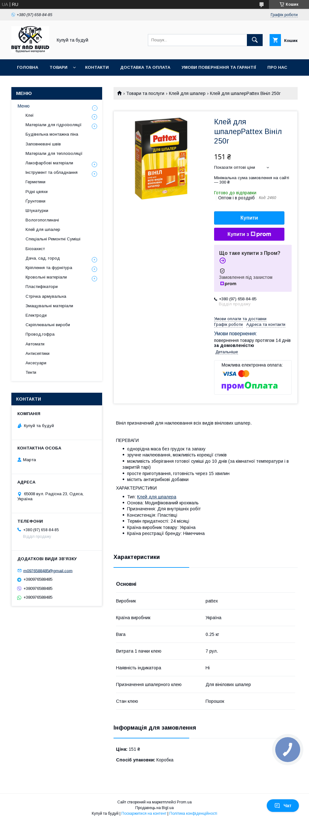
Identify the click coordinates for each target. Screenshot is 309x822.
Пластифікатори (42, 286)
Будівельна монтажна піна (52, 134)
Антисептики (38, 353)
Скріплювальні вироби (48, 324)
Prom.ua (184, 802)
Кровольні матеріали (46, 277)
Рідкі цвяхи (37, 191)
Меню (24, 106)
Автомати (35, 344)
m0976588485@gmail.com (48, 570)
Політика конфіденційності (193, 813)
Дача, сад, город (43, 258)
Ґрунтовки (35, 201)
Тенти (31, 372)
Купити (249, 217)
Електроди (36, 315)
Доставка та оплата (145, 67)
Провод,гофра (40, 334)
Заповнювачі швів (43, 144)
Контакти (97, 67)
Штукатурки (37, 210)
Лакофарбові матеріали (49, 163)
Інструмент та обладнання (52, 172)
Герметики (35, 181)
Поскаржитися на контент (143, 813)
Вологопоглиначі (42, 220)
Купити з (249, 234)
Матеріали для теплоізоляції (54, 153)
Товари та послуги (145, 93)
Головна (27, 67)
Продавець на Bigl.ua (154, 808)
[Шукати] (255, 40)
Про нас (277, 67)
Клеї (30, 115)
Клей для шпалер (187, 93)
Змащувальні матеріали (49, 305)
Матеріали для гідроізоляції (54, 124)
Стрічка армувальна (46, 296)
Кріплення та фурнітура (49, 267)
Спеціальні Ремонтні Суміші (53, 239)
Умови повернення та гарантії (219, 67)
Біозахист (35, 248)
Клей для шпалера (156, 496)
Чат (282, 805)
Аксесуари (36, 363)
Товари (58, 67)
